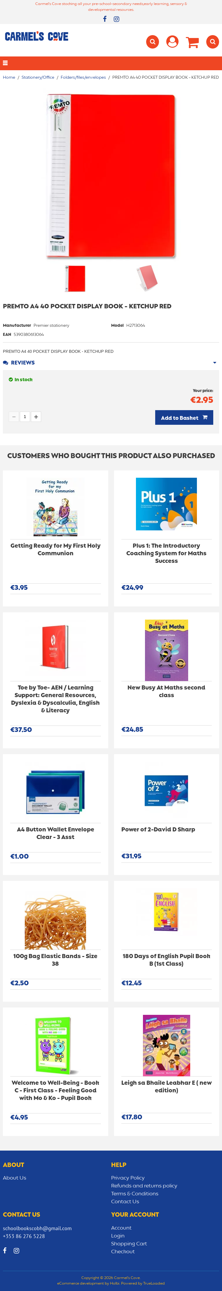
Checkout (123, 1252)
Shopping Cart (129, 1244)
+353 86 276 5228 (24, 1236)
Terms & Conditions (134, 1194)
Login (118, 1236)
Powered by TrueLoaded (143, 1284)
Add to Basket (180, 418)
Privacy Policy (128, 1178)
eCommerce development (80, 1284)
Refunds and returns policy (144, 1186)
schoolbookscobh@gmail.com (37, 1228)
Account (121, 1228)
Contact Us (125, 1202)
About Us (14, 1178)
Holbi (114, 1284)
